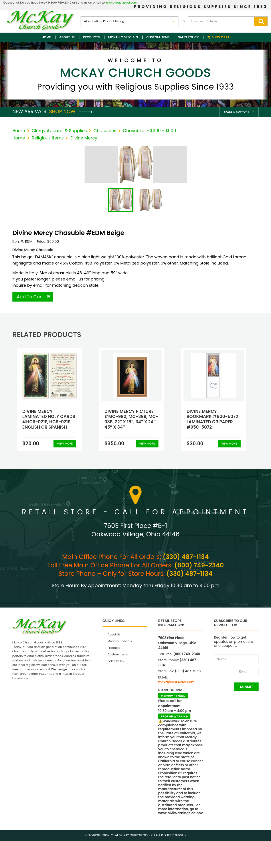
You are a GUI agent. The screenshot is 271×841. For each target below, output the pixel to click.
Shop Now (70, 111)
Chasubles (105, 131)
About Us (67, 37)
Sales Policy (188, 37)
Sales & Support (236, 112)
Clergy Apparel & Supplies (59, 131)
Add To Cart (30, 297)
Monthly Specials (123, 37)
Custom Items (158, 37)
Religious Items (48, 138)
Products (91, 37)
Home (46, 37)
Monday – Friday (173, 696)
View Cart (220, 37)
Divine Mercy (83, 138)
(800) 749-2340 (199, 565)
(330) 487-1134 (186, 557)
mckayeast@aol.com (121, 2)
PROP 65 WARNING (174, 716)
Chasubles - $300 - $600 (149, 131)
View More (65, 443)
